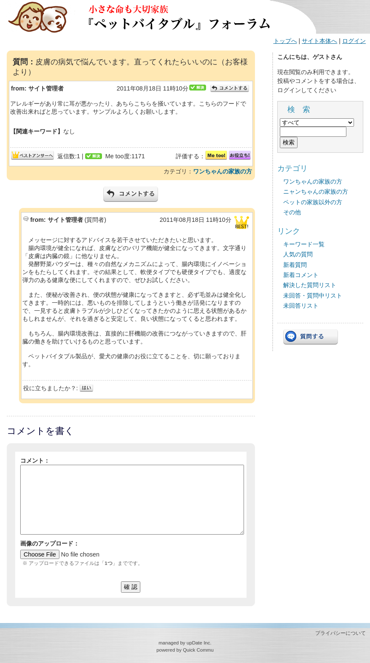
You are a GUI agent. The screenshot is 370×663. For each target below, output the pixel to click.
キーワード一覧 (303, 244)
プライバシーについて (340, 633)
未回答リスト (301, 305)
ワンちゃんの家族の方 (222, 171)
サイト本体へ (319, 40)
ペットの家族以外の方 (312, 202)
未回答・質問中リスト (312, 295)
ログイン (354, 40)
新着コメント (301, 275)
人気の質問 (298, 254)
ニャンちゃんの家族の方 (315, 191)
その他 (292, 212)
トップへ (285, 40)
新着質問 (295, 264)
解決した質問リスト (309, 285)
